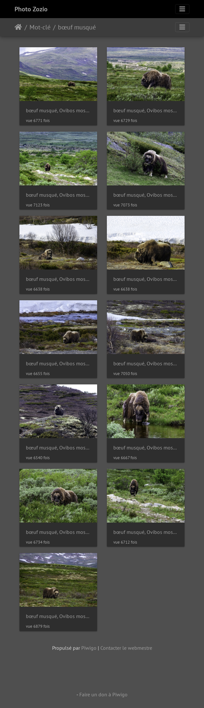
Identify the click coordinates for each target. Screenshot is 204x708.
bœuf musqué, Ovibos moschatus (58, 110)
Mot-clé (40, 27)
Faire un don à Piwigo (103, 694)
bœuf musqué (77, 27)
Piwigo (88, 648)
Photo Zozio (31, 9)
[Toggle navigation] (182, 9)
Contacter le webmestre (126, 648)
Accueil (18, 27)
